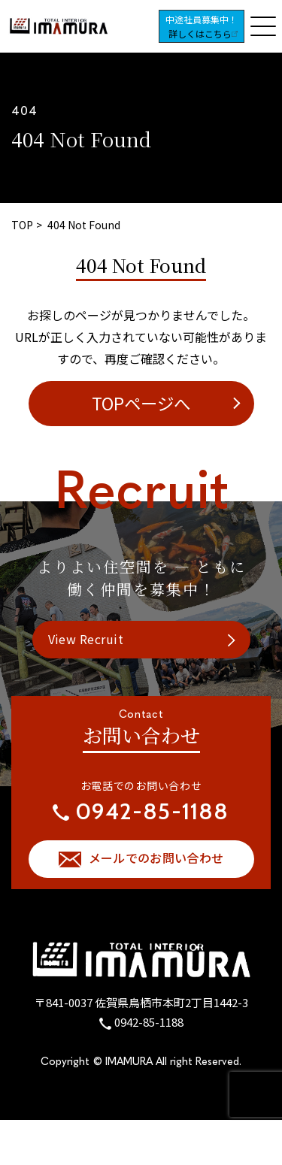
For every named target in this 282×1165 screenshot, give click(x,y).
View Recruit (86, 639)
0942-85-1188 (148, 1022)
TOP (22, 224)
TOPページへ (141, 403)
